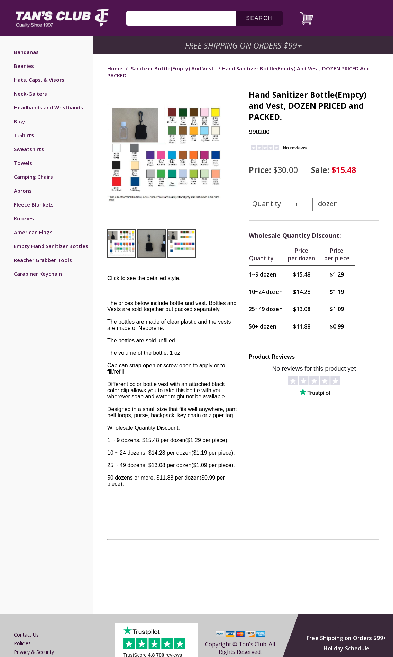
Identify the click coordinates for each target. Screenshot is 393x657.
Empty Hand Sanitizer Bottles (51, 246)
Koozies (24, 218)
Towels (23, 162)
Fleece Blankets (34, 204)
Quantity (266, 203)
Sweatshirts (29, 149)
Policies (22, 643)
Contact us (26, 634)
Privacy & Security (34, 652)
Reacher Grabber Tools (43, 259)
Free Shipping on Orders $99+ (346, 638)
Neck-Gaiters (30, 93)
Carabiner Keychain (38, 273)
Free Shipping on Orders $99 (244, 45)
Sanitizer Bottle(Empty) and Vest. (173, 68)
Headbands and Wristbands (48, 107)
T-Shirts (24, 135)
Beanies (24, 65)
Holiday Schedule (346, 648)
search (259, 18)
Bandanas (26, 52)
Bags (20, 121)
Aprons (23, 190)
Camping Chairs (33, 176)
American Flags (33, 232)
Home (114, 68)
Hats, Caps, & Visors (39, 79)
